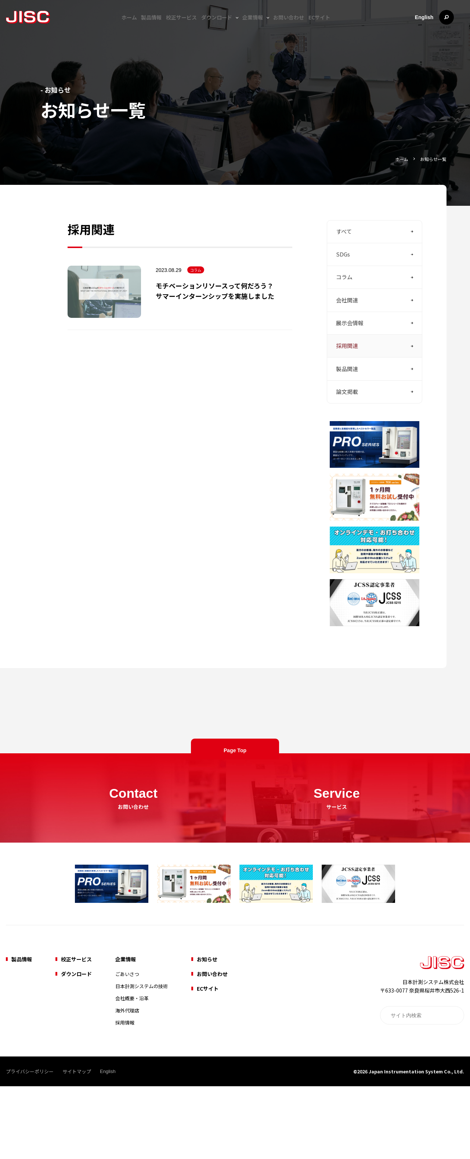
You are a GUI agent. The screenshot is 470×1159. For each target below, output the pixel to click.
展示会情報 (350, 353)
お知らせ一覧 (432, 158)
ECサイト (329, 26)
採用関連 (347, 380)
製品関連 (347, 406)
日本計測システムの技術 (141, 1058)
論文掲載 (347, 432)
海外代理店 (127, 1083)
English (434, 26)
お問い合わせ (294, 26)
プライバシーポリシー (30, 1144)
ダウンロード (218, 26)
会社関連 (347, 327)
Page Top (235, 809)
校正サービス (179, 26)
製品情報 (145, 26)
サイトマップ (76, 1144)
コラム (195, 284)
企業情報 (256, 26)
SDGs (343, 275)
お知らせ (207, 1032)
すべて (344, 248)
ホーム (119, 26)
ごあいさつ (127, 1046)
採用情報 (124, 1095)
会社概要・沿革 (132, 1071)
